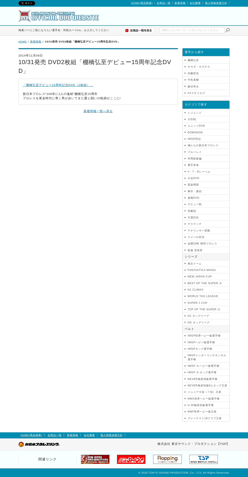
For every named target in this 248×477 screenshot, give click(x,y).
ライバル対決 (196, 237)
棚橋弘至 (193, 60)
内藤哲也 (193, 73)
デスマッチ (195, 223)
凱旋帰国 (193, 184)
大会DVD (194, 178)
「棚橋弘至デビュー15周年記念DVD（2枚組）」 (58, 85)
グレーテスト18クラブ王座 (205, 418)
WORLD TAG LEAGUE (203, 296)
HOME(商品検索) (142, 3)
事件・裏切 (195, 191)
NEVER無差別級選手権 (202, 379)
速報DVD (194, 197)
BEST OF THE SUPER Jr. (205, 283)
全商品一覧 (164, 3)
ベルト (189, 329)
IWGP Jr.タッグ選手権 (202, 372)
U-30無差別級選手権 (201, 405)
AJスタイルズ (196, 92)
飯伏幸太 (193, 86)
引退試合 (193, 217)
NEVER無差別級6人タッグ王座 (208, 385)
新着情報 (180, 3)
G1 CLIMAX (196, 289)
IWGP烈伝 (194, 138)
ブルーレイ (195, 152)
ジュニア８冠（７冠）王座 (204, 392)
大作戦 (192, 119)
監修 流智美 (195, 250)
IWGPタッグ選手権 (200, 348)
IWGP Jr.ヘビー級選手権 (204, 365)
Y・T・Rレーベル (199, 171)
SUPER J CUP (197, 302)
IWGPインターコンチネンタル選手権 (207, 357)
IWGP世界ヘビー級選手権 (204, 335)
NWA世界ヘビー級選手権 (204, 398)
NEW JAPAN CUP (200, 276)
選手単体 (193, 165)
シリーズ (191, 256)
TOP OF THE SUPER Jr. (204, 309)
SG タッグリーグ (199, 322)
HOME (23, 41)
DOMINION (195, 132)
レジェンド (195, 112)
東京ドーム (195, 263)
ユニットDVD (196, 125)
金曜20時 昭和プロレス (202, 243)
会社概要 (195, 3)
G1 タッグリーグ (198, 315)
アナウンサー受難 (199, 230)
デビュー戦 (195, 204)
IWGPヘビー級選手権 (201, 342)
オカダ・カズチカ (199, 66)
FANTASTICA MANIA (202, 270)
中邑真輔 (193, 79)
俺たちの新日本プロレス (203, 145)
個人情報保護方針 (216, 3)
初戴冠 (192, 211)
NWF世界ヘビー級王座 (202, 411)
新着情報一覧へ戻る (98, 111)
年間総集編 (195, 158)
